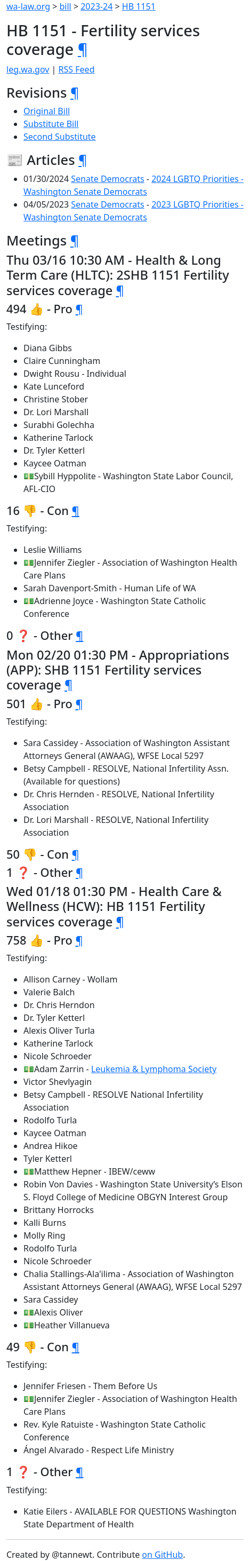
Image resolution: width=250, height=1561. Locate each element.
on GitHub (162, 1554)
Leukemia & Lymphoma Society (153, 1069)
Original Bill (46, 111)
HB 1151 (139, 6)
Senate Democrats (107, 179)
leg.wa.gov (27, 69)
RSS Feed (77, 69)
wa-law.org (28, 6)
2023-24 (96, 6)
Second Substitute (59, 136)
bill (65, 6)
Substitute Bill (51, 124)
